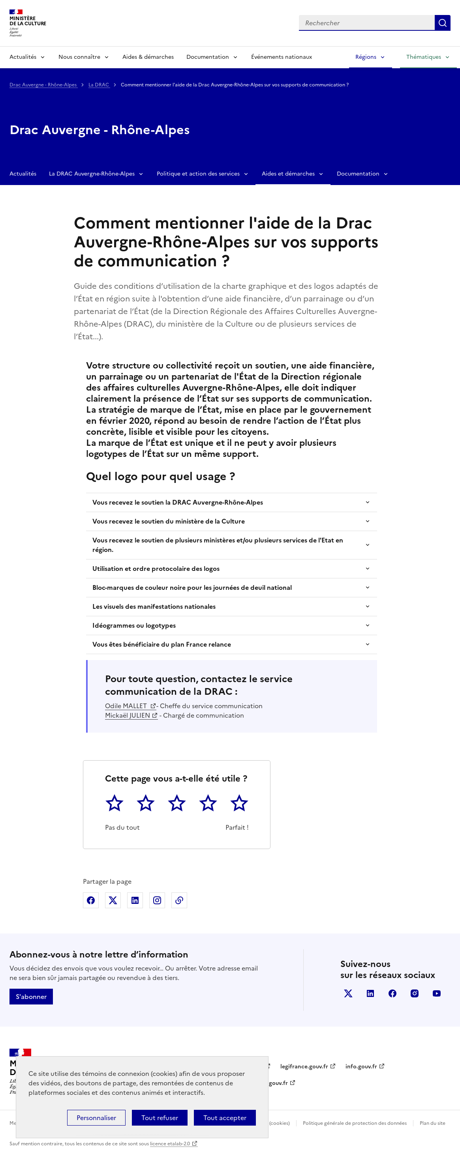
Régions (365, 57)
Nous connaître (79, 57)
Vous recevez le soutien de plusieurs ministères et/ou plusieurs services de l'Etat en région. (217, 544)
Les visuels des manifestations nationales (154, 606)
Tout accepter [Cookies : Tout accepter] (224, 1117)
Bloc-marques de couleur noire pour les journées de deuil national (192, 587)
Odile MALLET (126, 706)
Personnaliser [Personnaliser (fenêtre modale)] (96, 1117)
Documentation (207, 57)
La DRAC (99, 84)
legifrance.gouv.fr (304, 1066)
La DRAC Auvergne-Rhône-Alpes (92, 174)
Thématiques (423, 57)
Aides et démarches (288, 174)
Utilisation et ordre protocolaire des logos (156, 568)
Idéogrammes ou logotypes (134, 625)
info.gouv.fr (361, 1066)
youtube (437, 993)
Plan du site (432, 1123)
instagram (414, 993)
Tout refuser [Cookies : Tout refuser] (159, 1117)
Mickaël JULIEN (127, 715)
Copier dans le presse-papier (179, 900)
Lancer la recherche (443, 23)
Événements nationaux (281, 57)
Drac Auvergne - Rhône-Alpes (43, 84)
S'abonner (31, 996)
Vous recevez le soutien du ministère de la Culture (168, 521)
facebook (392, 993)
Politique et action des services (198, 174)
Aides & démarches (148, 57)
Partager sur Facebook (91, 900)
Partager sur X (113, 900)
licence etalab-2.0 (170, 1143)
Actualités (22, 57)
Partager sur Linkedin (135, 900)
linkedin (370, 993)
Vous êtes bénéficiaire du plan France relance (161, 644)
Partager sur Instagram (157, 900)
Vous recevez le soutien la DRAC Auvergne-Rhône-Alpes (177, 502)
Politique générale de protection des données (355, 1123)
